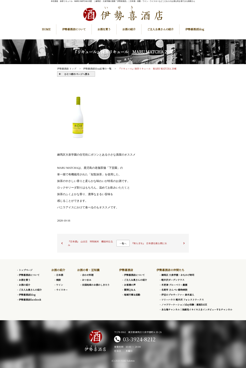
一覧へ (123, 243)
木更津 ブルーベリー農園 (174, 284)
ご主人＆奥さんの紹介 (160, 29)
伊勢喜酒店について (74, 29)
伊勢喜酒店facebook (30, 299)
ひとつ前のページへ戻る (77, 74)
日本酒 (59, 275)
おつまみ (86, 279)
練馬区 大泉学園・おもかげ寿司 (177, 275)
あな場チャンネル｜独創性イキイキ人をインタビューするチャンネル (196, 309)
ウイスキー (62, 289)
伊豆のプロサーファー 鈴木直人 (177, 294)
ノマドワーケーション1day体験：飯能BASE (184, 304)
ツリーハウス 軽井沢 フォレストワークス (182, 299)
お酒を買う (104, 29)
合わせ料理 (88, 275)
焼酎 (58, 279)
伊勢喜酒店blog (194, 29)
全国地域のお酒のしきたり (96, 284)
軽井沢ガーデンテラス (172, 279)
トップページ (25, 270)
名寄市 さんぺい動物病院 (174, 289)
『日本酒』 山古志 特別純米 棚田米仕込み (90, 243)
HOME (46, 29)
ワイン (59, 284)
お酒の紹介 (129, 29)
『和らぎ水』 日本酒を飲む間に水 (149, 243)
